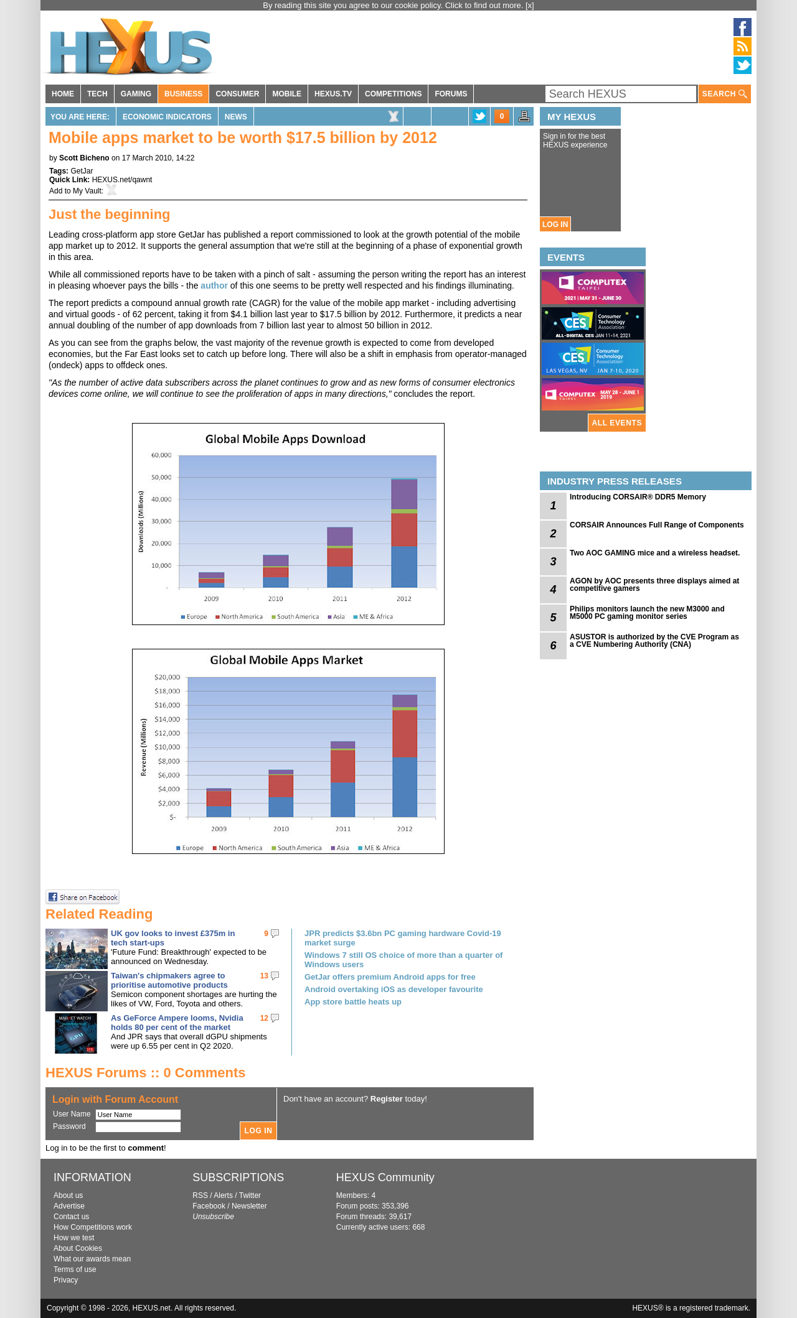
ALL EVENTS (617, 423)
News (236, 117)
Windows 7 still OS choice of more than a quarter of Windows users (403, 959)
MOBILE (286, 94)
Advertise (69, 1206)
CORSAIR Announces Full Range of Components (657, 525)
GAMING (136, 94)
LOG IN (555, 224)
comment (146, 1148)
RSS (200, 1195)
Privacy (66, 1280)
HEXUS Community (385, 1177)
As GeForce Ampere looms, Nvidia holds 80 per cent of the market (177, 1022)
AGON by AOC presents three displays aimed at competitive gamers (654, 584)
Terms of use (75, 1269)
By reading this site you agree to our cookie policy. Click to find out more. (394, 5)
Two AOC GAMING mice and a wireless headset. (655, 553)
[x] (530, 5)
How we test (74, 1237)
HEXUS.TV (333, 94)
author (215, 285)
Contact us (71, 1216)
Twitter (250, 1195)
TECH (97, 94)
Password (69, 1126)
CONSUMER (237, 94)
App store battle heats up (353, 1001)
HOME (63, 94)
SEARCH (724, 94)
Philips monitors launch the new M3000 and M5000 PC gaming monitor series (647, 612)
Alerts (223, 1195)
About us (68, 1195)
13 (264, 976)
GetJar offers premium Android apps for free (390, 977)
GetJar (81, 171)
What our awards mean (92, 1259)
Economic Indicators (167, 117)
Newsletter (249, 1206)
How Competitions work (93, 1227)
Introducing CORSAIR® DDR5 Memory (638, 497)
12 (264, 1018)
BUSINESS (183, 94)
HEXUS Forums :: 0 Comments (145, 1072)
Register (386, 1098)
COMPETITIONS (393, 94)
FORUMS (451, 94)
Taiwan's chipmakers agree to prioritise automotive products (169, 980)
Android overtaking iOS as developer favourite (393, 989)
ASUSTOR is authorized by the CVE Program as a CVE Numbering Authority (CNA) (654, 640)
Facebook (208, 1206)
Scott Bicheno (84, 158)
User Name (72, 1114)
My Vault (87, 191)
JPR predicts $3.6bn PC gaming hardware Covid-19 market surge (402, 938)
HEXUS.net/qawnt (122, 179)
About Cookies (78, 1248)
